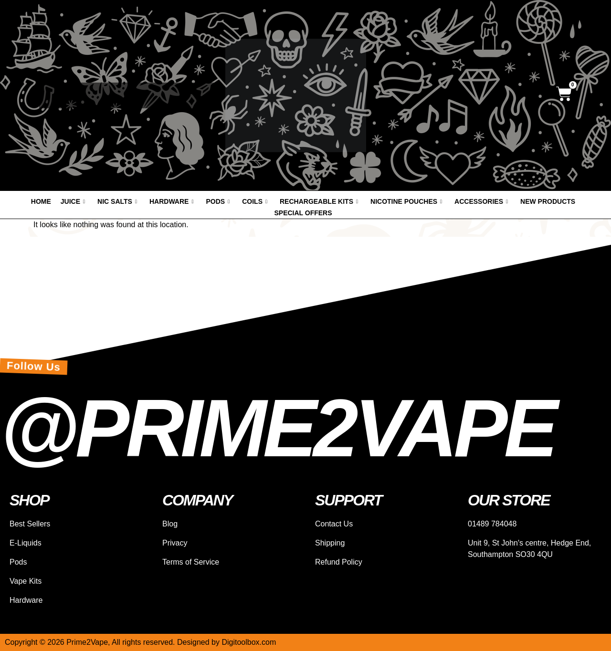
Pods (218, 201)
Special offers (303, 213)
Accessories (481, 201)
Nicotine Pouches (406, 201)
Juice (73, 201)
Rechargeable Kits (319, 201)
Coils (254, 201)
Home (41, 201)
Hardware (171, 201)
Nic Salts (117, 201)
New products (547, 201)
